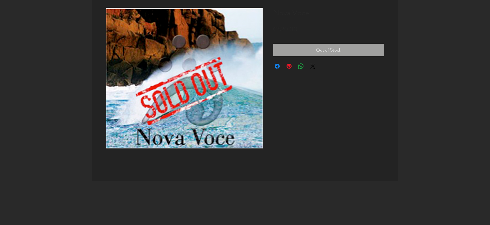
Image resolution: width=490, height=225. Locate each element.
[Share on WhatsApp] (301, 66)
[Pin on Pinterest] (289, 66)
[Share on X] (313, 66)
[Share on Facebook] (277, 66)
